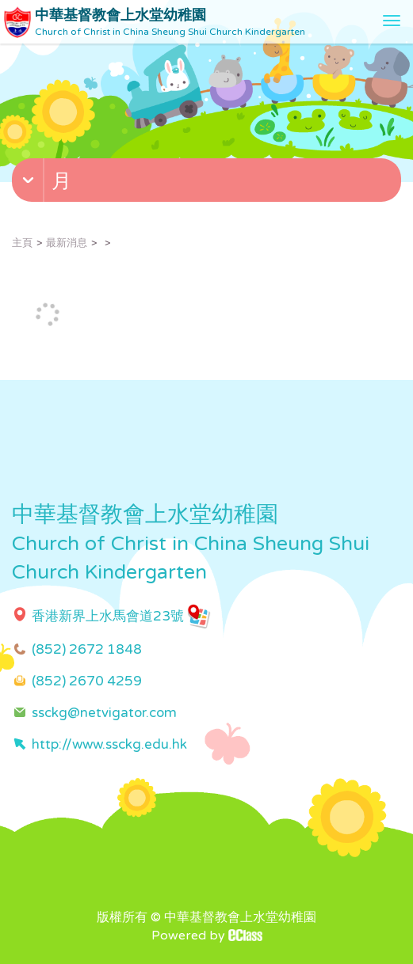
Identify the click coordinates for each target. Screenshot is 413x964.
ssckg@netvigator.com (104, 712)
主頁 (22, 243)
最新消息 (66, 243)
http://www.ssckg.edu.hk (109, 744)
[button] (208, 184)
